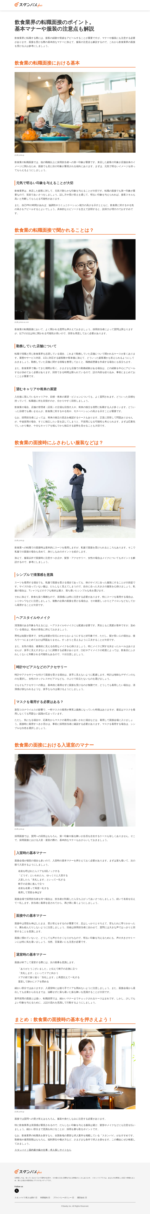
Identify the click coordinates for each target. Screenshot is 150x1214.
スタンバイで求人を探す (26, 1198)
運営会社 (82, 1198)
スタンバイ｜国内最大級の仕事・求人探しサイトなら (43, 1150)
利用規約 (45, 1198)
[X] (17, 1191)
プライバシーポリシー (63, 1198)
